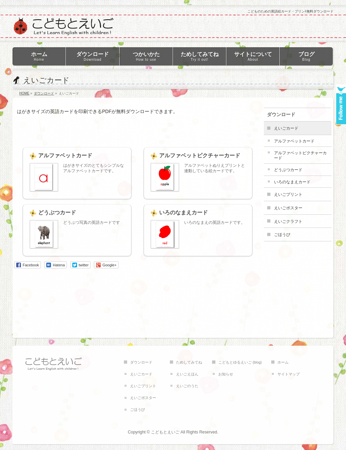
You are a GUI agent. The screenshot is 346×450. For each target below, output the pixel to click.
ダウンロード (281, 114)
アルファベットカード (65, 155)
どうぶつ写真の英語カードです (91, 222)
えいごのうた (187, 386)
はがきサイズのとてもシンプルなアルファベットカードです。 (93, 168)
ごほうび (282, 234)
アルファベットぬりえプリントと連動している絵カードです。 (214, 168)
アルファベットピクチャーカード (199, 155)
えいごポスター (288, 208)
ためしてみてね (189, 362)
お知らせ (225, 374)
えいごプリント (288, 194)
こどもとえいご (165, 432)
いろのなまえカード (183, 212)
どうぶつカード (57, 212)
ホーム (283, 362)
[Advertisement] (140, 126)
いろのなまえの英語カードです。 (214, 222)
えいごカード (286, 128)
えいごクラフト (288, 221)
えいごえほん (187, 374)
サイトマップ (288, 374)
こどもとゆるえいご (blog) (240, 362)
